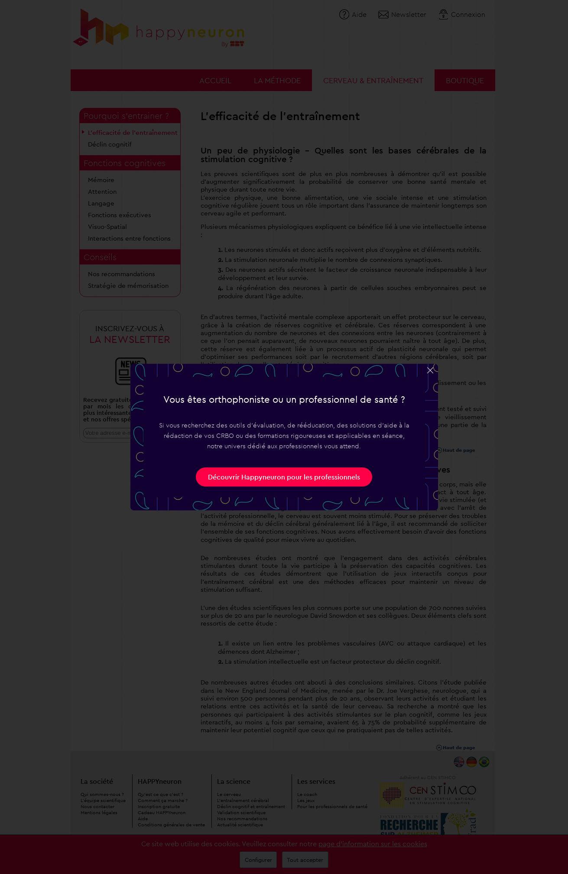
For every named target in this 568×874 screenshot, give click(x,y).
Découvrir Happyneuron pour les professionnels (284, 477)
